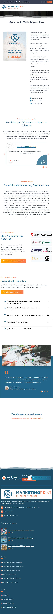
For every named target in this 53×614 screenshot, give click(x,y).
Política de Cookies (7, 599)
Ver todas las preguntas (11, 292)
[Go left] (4, 154)
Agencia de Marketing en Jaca (11, 570)
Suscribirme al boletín (40, 478)
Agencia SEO (26, 147)
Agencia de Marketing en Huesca (12, 562)
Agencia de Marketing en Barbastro (12, 566)
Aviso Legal (5, 595)
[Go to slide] (43, 167)
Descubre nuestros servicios (12, 261)
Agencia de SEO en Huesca (10, 582)
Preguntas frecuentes (24, 2)
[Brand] (12, 7)
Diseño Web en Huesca (9, 574)
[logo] (26, 494)
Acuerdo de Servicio (8, 603)
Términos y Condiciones (9, 607)
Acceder (50, 2)
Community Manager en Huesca (11, 578)
